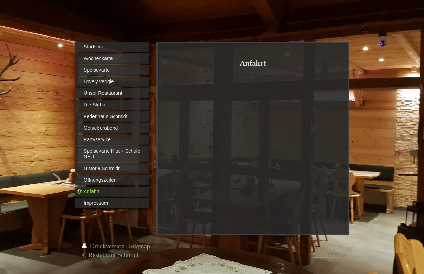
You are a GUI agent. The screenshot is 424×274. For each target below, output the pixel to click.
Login (334, 246)
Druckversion (104, 246)
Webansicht (327, 255)
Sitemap (139, 246)
